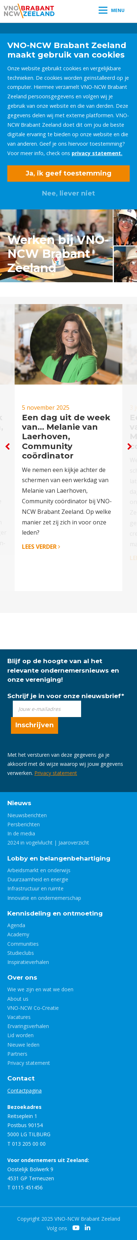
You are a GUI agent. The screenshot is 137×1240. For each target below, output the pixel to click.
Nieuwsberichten (27, 815)
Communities (23, 943)
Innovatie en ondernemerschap (44, 897)
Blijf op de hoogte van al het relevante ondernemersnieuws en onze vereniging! (63, 670)
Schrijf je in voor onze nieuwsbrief (65, 696)
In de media (21, 833)
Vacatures (19, 1016)
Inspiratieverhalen (28, 961)
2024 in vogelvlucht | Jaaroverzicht (48, 842)
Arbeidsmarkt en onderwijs (39, 870)
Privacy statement (55, 772)
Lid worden (20, 1035)
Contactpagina (24, 1090)
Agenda (16, 925)
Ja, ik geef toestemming (68, 173)
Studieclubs (20, 952)
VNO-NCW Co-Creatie (33, 1007)
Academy (18, 934)
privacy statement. (97, 153)
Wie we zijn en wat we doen (40, 989)
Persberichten (23, 824)
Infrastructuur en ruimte (35, 888)
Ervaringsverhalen (28, 1026)
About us (17, 998)
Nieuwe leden (23, 1044)
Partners (17, 1053)
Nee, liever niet (68, 193)
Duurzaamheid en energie (37, 879)
